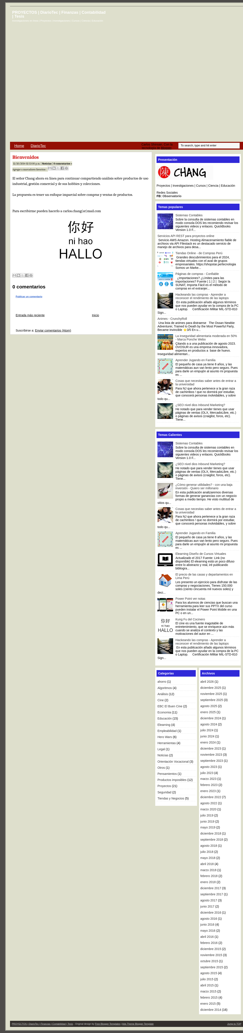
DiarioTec (38, 146)
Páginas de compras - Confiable (197, 274)
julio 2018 (206, 851)
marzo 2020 (208, 809)
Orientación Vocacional (173, 761)
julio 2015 (206, 979)
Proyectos (164, 786)
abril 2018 (207, 864)
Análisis (162, 694)
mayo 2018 (207, 858)
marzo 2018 (208, 870)
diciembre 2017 (210, 888)
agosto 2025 (208, 706)
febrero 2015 (209, 997)
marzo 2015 (208, 991)
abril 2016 (207, 936)
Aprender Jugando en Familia (196, 360)
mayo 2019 (207, 827)
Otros (161, 767)
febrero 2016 (209, 943)
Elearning (163, 724)
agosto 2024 (208, 724)
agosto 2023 (208, 767)
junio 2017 (207, 906)
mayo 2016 (207, 930)
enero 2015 (208, 1003)
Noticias (47, 163)
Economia (164, 712)
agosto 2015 (208, 973)
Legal (161, 749)
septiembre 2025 (211, 700)
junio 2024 (207, 736)
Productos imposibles (171, 780)
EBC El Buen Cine (169, 706)
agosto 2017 (208, 900)
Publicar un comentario (29, 296)
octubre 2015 (209, 961)
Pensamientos (167, 774)
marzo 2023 (208, 779)
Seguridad (164, 792)
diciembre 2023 (210, 748)
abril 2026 (207, 681)
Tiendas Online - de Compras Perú (199, 253)
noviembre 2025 (211, 694)
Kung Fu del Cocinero (190, 619)
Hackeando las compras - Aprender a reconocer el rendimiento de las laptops (202, 296)
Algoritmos (164, 688)
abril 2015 (207, 985)
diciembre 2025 (210, 687)
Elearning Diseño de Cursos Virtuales (201, 553)
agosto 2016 (208, 918)
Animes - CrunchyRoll (172, 318)
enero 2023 (208, 791)
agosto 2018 (208, 845)
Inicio (95, 315)
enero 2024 (208, 742)
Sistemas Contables (189, 215)
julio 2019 (206, 815)
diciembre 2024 (210, 718)
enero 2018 (208, 882)
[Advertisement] (155, 75)
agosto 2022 (208, 803)
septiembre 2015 (211, 967)
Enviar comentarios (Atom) (53, 330)
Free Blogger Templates (107, 1024)
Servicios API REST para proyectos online (185, 236)
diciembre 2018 (210, 833)
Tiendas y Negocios (170, 798)
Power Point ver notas (190, 598)
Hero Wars (164, 737)
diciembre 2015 (210, 949)
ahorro (161, 681)
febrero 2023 (209, 785)
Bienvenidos (25, 157)
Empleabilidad (167, 731)
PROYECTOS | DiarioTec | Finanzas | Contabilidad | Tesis (59, 14)
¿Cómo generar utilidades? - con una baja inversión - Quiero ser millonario (204, 486)
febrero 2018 (209, 876)
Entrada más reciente (30, 315)
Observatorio (171, 196)
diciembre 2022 (210, 797)
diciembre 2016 (210, 912)
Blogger (166, 148)
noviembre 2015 (211, 955)
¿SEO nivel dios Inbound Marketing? (200, 405)
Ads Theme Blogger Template (138, 1024)
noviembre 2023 (211, 754)
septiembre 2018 (211, 839)
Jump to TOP (234, 1024)
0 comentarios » (63, 163)
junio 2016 (207, 924)
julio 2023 (206, 773)
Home (19, 146)
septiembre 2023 (211, 760)
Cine (160, 700)
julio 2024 (206, 730)
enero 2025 (208, 712)
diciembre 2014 (210, 1009)
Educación (164, 718)
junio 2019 (207, 821)
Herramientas (166, 743)
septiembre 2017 (211, 894)
